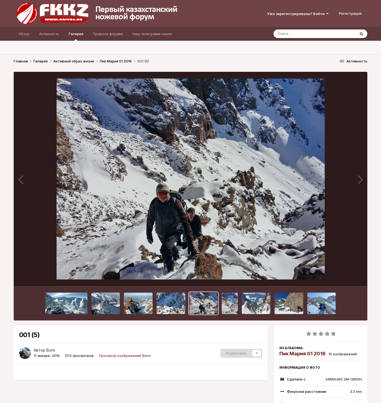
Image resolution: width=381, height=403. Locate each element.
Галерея (76, 36)
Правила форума (108, 34)
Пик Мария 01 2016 (302, 353)
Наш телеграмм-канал (152, 34)
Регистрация (350, 13)
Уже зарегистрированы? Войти (297, 14)
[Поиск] (304, 33)
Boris (50, 350)
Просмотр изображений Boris (125, 355)
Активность (49, 34)
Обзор (24, 34)
